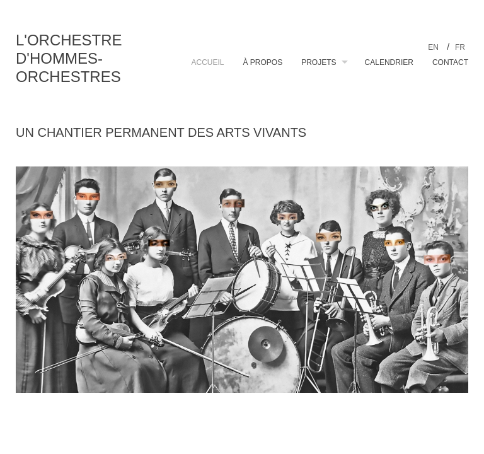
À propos (263, 62)
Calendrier (389, 62)
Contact (450, 62)
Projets (318, 62)
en (434, 47)
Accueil (207, 62)
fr (460, 47)
